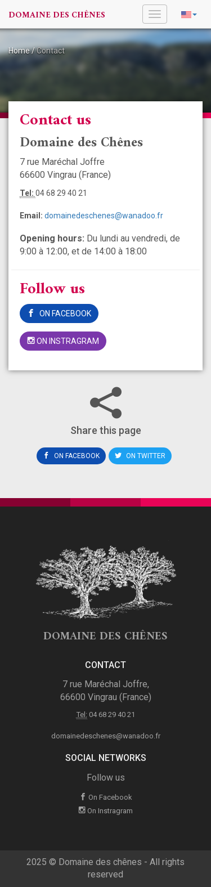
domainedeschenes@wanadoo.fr (103, 215)
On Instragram (63, 341)
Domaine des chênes (56, 15)
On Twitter (140, 456)
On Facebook (59, 313)
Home (19, 50)
